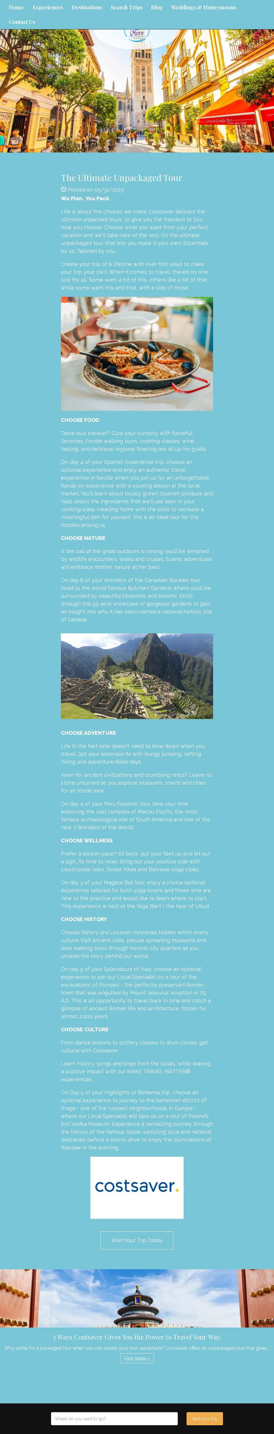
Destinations (87, 7)
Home (16, 7)
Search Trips (126, 7)
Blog (157, 7)
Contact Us (22, 21)
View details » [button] (137, 1358)
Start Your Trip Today (137, 1240)
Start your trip (204, 1419)
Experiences (48, 7)
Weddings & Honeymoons (203, 7)
